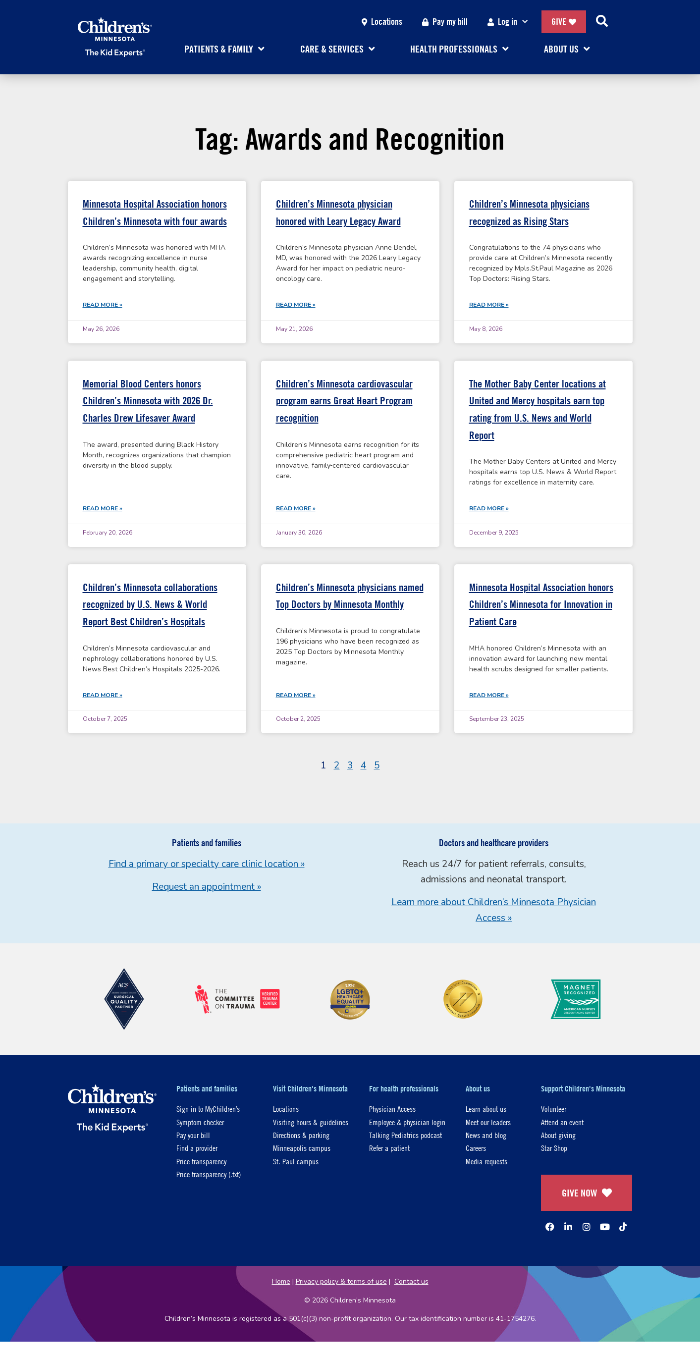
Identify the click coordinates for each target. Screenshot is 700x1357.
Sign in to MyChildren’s (208, 1108)
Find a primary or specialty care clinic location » (206, 864)
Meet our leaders (488, 1122)
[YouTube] (604, 1226)
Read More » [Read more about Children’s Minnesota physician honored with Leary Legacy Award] (296, 305)
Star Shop (554, 1147)
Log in (509, 22)
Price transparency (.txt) (208, 1174)
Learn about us (486, 1108)
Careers (476, 1147)
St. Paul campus (296, 1161)
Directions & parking (301, 1135)
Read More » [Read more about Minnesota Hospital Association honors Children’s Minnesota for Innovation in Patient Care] (489, 695)
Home (281, 1281)
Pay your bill (193, 1135)
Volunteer (553, 1108)
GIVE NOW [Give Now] (587, 1193)
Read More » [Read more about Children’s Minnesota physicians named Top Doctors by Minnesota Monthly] (296, 695)
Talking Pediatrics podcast (405, 1135)
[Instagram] (586, 1226)
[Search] (602, 22)
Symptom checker (200, 1122)
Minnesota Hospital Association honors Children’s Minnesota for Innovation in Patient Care (541, 604)
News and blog (486, 1135)
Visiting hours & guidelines (310, 1122)
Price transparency (201, 1161)
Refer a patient (389, 1147)
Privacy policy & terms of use (341, 1281)
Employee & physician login (407, 1122)
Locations (382, 21)
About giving (558, 1135)
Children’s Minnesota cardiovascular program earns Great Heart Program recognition (344, 401)
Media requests (486, 1161)
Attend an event (562, 1122)
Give (563, 21)
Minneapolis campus (301, 1147)
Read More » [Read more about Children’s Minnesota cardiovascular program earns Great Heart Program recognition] (296, 508)
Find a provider (196, 1147)
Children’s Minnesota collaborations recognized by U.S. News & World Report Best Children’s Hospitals (150, 604)
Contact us (411, 1281)
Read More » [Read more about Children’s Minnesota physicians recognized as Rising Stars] (489, 305)
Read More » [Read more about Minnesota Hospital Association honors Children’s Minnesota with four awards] (102, 305)
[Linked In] (568, 1226)
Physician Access (392, 1108)
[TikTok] (623, 1226)
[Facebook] (549, 1226)
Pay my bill (445, 21)
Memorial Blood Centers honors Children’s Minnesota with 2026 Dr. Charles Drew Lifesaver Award (148, 401)
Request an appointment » (206, 886)
